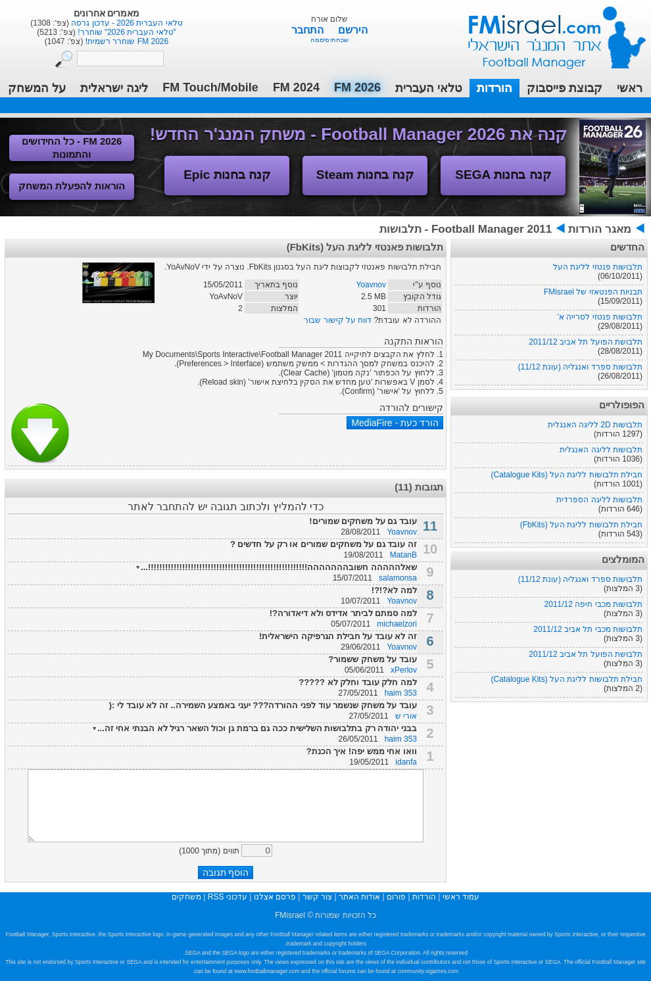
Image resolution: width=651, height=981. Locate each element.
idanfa (406, 762)
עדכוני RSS (227, 896)
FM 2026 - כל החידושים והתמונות (72, 147)
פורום (396, 896)
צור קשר (317, 896)
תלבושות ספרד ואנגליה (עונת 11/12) (580, 366)
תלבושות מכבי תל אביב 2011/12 (587, 629)
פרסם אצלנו (275, 896)
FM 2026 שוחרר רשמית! (125, 41)
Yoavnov (371, 284)
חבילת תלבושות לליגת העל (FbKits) (581, 524)
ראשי (629, 88)
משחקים (186, 896)
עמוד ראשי (548, 32)
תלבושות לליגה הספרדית (599, 499)
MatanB (403, 555)
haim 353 (401, 693)
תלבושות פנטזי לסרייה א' (600, 317)
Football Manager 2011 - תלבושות (465, 229)
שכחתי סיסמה (329, 39)
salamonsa (398, 578)
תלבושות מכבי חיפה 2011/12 (593, 604)
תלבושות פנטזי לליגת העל (597, 267)
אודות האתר (359, 896)
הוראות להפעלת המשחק (71, 185)
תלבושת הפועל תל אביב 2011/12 (585, 342)
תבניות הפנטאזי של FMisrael (593, 292)
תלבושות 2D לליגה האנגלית (595, 424)
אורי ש (406, 716)
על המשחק (37, 88)
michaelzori (397, 624)
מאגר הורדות (599, 229)
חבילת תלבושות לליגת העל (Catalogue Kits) (566, 474)
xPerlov (404, 670)
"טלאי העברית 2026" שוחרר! (126, 32)
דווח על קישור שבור (338, 320)
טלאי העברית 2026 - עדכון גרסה (126, 23)
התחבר (308, 30)
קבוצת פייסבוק (564, 88)
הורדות (494, 88)
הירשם (353, 30)
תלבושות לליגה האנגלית (601, 449)
